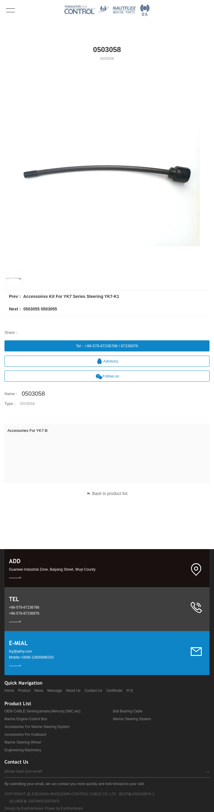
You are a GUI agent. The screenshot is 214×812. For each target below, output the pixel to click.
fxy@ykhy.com (20, 651)
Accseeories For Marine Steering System (37, 727)
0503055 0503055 (40, 309)
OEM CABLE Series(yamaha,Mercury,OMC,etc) (42, 711)
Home (9, 690)
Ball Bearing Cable (127, 711)
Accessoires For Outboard (25, 734)
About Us (73, 690)
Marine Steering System (132, 719)
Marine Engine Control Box (25, 719)
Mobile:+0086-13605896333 (31, 657)
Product (24, 690)
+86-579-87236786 (24, 607)
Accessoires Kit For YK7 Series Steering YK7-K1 (71, 296)
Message (54, 690)
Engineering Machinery (22, 750)
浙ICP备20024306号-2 (136, 794)
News (38, 690)
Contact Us (93, 690)
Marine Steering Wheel (22, 742)
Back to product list (107, 493)
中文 (129, 690)
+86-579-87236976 (24, 613)
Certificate (114, 690)
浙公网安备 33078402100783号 (34, 801)
